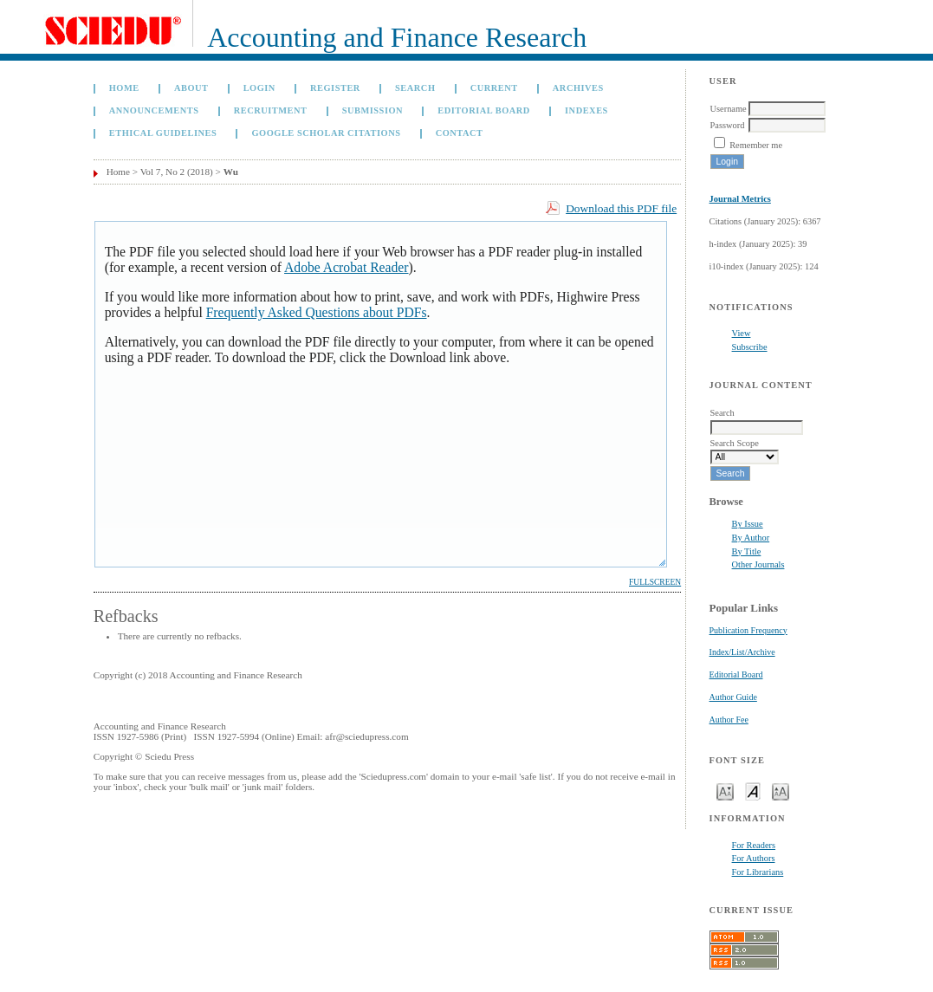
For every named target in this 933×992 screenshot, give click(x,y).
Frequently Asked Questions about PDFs (316, 312)
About (191, 88)
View (741, 333)
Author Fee (728, 719)
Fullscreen (655, 582)
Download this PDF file (621, 208)
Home (124, 88)
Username (728, 108)
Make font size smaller (725, 791)
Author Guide (733, 697)
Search (415, 88)
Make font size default (752, 791)
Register (335, 88)
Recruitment (271, 110)
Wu (231, 171)
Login (259, 88)
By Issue (747, 523)
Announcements (154, 110)
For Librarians (758, 872)
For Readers (754, 845)
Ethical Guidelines (163, 133)
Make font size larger (780, 791)
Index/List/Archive (742, 652)
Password (727, 125)
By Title (746, 551)
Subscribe (750, 347)
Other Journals (758, 564)
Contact (459, 133)
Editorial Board (736, 674)
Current (494, 88)
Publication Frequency (748, 630)
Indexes (586, 110)
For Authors (753, 858)
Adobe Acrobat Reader (346, 267)
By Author (751, 537)
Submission (372, 110)
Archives (578, 88)
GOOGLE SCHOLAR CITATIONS (325, 133)
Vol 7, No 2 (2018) (176, 171)
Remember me (755, 145)
